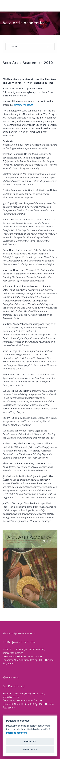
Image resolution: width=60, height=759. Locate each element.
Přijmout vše (30, 741)
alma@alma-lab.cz (23, 104)
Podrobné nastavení (16, 732)
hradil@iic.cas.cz (11, 697)
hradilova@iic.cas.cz (13, 652)
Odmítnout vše (30, 749)
